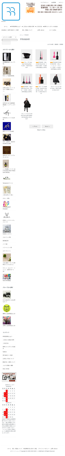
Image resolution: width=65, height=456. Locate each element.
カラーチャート (7, 251)
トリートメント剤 (7, 247)
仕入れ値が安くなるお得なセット (9, 296)
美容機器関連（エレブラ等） (9, 58)
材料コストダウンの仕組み (9, 347)
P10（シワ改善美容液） (9, 71)
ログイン (60, 2)
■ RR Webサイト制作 (13, 30)
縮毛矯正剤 (5, 240)
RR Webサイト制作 (8, 355)
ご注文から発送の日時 (8, 339)
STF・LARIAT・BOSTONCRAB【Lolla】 (9, 139)
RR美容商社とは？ (7, 336)
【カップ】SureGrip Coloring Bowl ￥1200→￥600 (26, 64)
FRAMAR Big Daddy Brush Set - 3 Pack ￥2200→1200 (26, 88)
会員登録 (53, 2)
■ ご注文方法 (38, 26)
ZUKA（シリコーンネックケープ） (9, 217)
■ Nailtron (4, 30)
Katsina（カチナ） (7, 229)
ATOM (7, 368)
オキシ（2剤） (6, 198)
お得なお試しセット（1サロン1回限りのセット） (9, 85)
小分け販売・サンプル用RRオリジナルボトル (9, 259)
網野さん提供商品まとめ (9, 309)
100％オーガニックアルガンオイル (9, 152)
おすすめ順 (50, 44)
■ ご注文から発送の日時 (28, 26)
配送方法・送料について (9, 362)
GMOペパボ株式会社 (39, 451)
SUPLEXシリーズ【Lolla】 (9, 114)
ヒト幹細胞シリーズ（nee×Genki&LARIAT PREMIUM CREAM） (9, 166)
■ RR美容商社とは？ (15, 26)
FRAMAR (26, 35)
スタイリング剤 (7, 237)
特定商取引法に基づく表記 (30, 448)
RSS (4, 368)
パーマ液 (5, 244)
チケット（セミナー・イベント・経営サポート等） (9, 269)
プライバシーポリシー (44, 448)
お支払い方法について (8, 358)
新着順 (61, 44)
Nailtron (5, 351)
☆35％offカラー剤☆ (8, 191)
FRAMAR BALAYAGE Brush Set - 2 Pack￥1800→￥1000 (41, 64)
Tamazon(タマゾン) (8, 179)
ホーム (4, 26)
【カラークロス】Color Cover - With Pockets (55, 88)
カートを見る (51, 30)
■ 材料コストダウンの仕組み (50, 26)
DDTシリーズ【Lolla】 (8, 127)
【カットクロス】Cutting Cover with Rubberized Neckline (26, 115)
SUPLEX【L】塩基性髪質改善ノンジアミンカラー (9, 100)
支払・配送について (26, 30)
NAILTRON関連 (7, 277)
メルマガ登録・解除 (8, 365)
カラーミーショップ (15, 451)
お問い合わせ (39, 30)
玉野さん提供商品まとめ (9, 321)
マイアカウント (44, 2)
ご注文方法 (5, 343)
